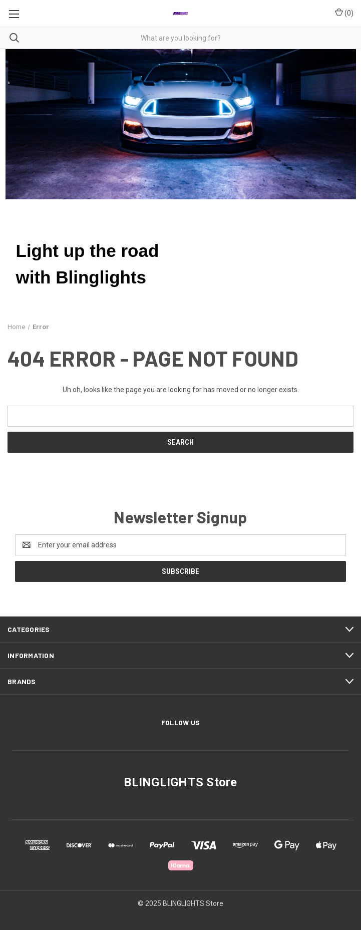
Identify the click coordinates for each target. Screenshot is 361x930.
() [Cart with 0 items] (344, 12)
